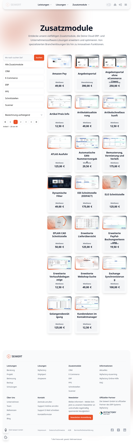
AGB (69, 430)
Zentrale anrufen (45, 402)
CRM (7, 71)
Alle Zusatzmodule (14, 64)
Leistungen (45, 4)
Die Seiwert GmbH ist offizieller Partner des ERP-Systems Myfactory (112, 404)
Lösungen (62, 4)
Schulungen (12, 387)
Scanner (9, 105)
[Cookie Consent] (6, 437)
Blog (9, 418)
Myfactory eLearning (108, 374)
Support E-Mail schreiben (48, 410)
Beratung (11, 370)
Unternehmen (13, 402)
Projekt (10, 374)
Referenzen (11, 410)
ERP (7, 84)
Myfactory (42, 370)
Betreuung (11, 378)
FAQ (101, 382)
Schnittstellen (11, 98)
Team (9, 406)
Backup (10, 382)
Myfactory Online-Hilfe (109, 378)
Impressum (42, 430)
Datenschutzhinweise (57, 430)
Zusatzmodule (81, 4)
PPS (7, 91)
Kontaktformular (45, 414)
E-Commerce (11, 78)
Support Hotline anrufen (48, 406)
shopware (42, 378)
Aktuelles (103, 370)
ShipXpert (42, 374)
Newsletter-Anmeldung (80, 417)
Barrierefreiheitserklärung (83, 430)
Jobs (8, 414)
